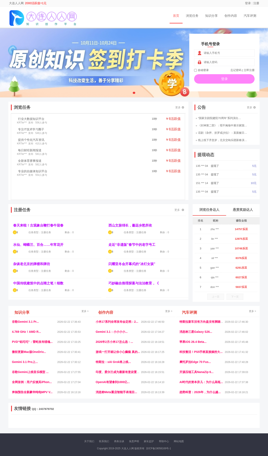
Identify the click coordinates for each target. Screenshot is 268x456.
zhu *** (214, 229)
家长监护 (149, 441)
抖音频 (110, 421)
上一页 (215, 296)
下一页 (235, 296)
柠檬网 (42, 424)
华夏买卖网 (182, 424)
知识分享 (211, 15)
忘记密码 (236, 70)
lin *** (214, 238)
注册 (256, 3)
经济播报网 (99, 421)
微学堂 (89, 424)
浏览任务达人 (209, 209)
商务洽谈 (119, 441)
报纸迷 (107, 424)
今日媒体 (200, 421)
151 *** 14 (202, 183)
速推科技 (212, 421)
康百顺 (24, 424)
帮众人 (220, 424)
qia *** (214, 277)
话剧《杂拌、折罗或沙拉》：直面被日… (221, 132)
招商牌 (80, 424)
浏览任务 (192, 15)
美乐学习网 (20, 421)
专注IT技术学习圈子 (31, 129)
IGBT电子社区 (141, 421)
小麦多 (134, 424)
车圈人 (172, 421)
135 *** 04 (202, 165)
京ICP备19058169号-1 (158, 448)
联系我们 (104, 441)
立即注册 (249, 70)
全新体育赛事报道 (29, 160)
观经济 (190, 421)
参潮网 (119, 421)
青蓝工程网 (48, 421)
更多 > (85, 311)
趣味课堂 (61, 424)
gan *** (214, 267)
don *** (214, 287)
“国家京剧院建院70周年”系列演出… (218, 118)
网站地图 (179, 441)
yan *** (214, 248)
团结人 (211, 424)
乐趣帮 (51, 424)
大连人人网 (16, 3)
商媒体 (125, 424)
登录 (248, 3)
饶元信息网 (34, 421)
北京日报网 (154, 424)
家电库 (231, 421)
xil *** (214, 258)
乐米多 (116, 424)
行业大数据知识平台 (31, 118)
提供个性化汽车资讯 (31, 139)
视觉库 (128, 421)
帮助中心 (164, 441)
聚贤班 (142, 424)
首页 (176, 15)
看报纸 (98, 424)
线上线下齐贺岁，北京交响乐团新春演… (221, 140)
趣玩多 (243, 424)
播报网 (181, 421)
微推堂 (202, 424)
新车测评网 (231, 424)
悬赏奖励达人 (243, 209)
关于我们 (89, 441)
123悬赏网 (242, 421)
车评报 (154, 421)
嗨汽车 (163, 421)
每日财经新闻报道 (29, 150)
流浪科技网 (62, 421)
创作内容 (230, 15)
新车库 (193, 424)
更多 (179, 107)
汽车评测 (250, 15)
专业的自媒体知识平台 (32, 171)
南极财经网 (168, 424)
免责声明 (134, 441)
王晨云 (71, 424)
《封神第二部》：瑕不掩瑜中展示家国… (221, 125)
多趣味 (33, 424)
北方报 (222, 421)
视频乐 (87, 421)
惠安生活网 (76, 421)
